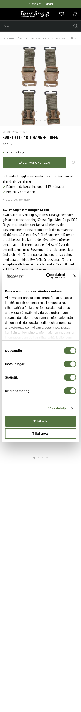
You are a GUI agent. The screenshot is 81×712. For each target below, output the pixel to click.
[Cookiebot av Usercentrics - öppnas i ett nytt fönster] (48, 276)
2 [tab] (40, 119)
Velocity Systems (15, 132)
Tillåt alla (41, 421)
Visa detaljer (58, 408)
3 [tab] (45, 119)
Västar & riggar (48, 38)
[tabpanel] (40, 85)
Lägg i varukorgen (34, 162)
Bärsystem (27, 38)
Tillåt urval (40, 433)
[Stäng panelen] (74, 275)
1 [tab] (36, 119)
